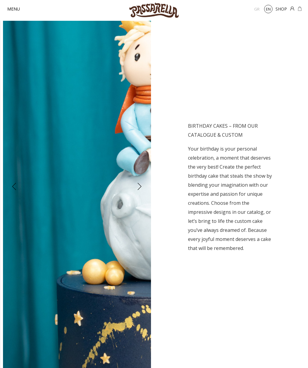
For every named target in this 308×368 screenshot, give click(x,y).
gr (257, 9)
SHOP (281, 9)
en (268, 9)
